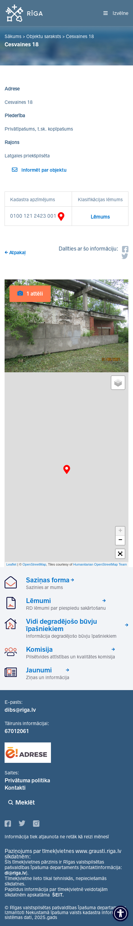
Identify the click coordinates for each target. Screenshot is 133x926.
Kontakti (15, 788)
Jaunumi (39, 670)
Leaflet (11, 564)
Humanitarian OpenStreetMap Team (100, 564)
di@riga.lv (15, 872)
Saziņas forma (48, 580)
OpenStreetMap (34, 564)
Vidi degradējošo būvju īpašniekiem (61, 625)
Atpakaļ (17, 252)
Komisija (39, 649)
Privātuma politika (27, 780)
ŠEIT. (58, 894)
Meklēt (25, 802)
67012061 (17, 731)
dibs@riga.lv (20, 710)
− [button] (120, 540)
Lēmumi (38, 600)
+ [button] (120, 531)
